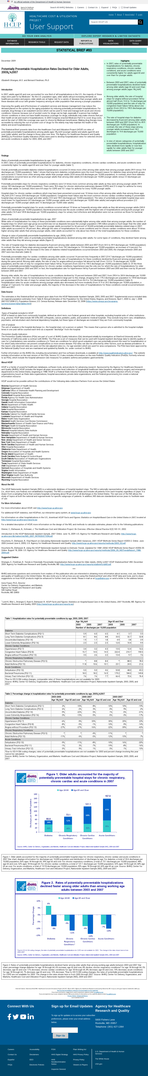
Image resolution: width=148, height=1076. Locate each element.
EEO (31, 1060)
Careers (80, 7)
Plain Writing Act (79, 1049)
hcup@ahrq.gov (102, 578)
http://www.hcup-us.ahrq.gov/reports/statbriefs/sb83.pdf (85, 564)
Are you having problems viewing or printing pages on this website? (77, 990)
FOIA (53, 1049)
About (119, 14)
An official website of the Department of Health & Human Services (42, 2)
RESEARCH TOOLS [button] (37, 42)
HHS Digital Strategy (59, 1054)
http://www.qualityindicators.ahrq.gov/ (116, 353)
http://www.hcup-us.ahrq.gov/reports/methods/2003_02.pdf (99, 543)
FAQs (114, 7)
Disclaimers (34, 1054)
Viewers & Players (82, 996)
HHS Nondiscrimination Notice (58, 1062)
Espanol (104, 7)
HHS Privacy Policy (81, 1054)
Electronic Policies (36, 1065)
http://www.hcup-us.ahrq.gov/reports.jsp (19, 520)
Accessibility (34, 1049)
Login (140, 14)
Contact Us (92, 7)
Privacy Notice (72, 996)
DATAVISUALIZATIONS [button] (111, 42)
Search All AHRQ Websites (62, 7)
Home (111, 14)
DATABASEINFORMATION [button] (12, 42)
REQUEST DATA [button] (61, 42)
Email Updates (129, 7)
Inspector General (58, 1069)
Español (11, 1060)
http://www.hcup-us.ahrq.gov (50, 508)
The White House (102, 1059)
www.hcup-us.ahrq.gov (81, 513)
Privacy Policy (78, 1060)
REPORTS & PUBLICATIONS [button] (86, 42)
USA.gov (98, 1064)
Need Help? (130, 14)
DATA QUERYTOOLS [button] (135, 42)
